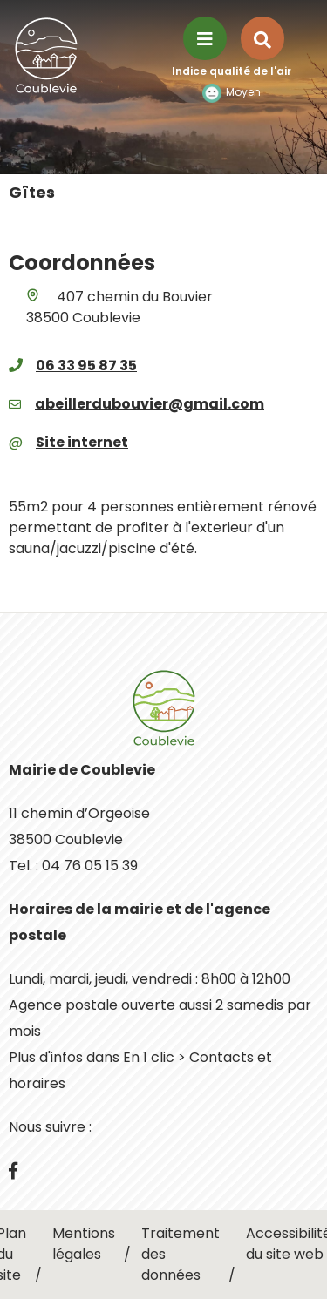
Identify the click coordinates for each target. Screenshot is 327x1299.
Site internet (82, 442)
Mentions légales (83, 1243)
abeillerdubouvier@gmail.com (149, 404)
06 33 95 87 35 (86, 365)
